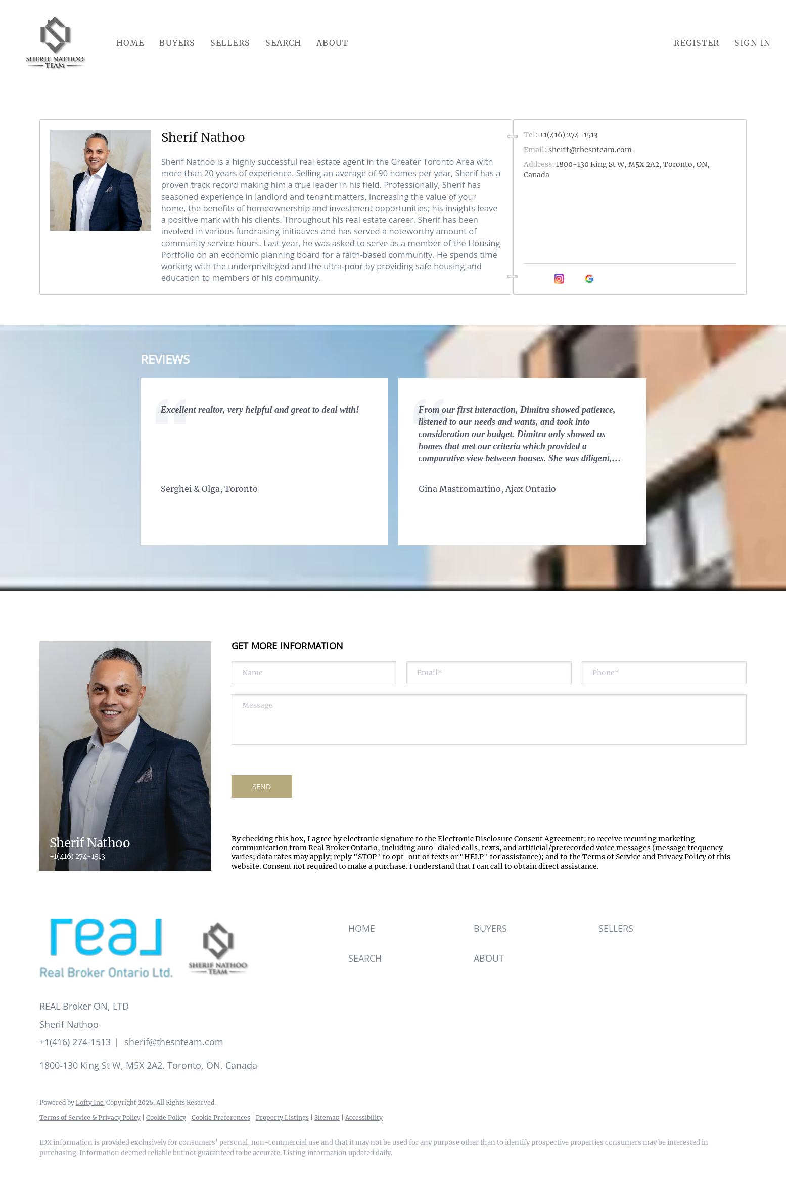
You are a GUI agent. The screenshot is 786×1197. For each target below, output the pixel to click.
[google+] (589, 279)
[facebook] (529, 279)
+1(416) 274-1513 (77, 856)
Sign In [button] (752, 43)
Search (283, 43)
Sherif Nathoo (203, 138)
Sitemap (327, 1117)
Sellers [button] (230, 43)
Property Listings (282, 1117)
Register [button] (696, 43)
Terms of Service (611, 856)
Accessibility (364, 1117)
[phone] (664, 672)
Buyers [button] (177, 43)
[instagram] (559, 279)
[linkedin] (544, 279)
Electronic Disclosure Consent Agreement (511, 838)
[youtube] (574, 279)
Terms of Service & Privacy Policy (90, 1117)
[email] (489, 672)
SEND (261, 786)
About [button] (332, 43)
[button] (55, 43)
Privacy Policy (681, 856)
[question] (489, 719)
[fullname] (314, 672)
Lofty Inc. (90, 1102)
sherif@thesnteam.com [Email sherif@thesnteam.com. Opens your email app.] (590, 149)
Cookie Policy (166, 1117)
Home (130, 43)
